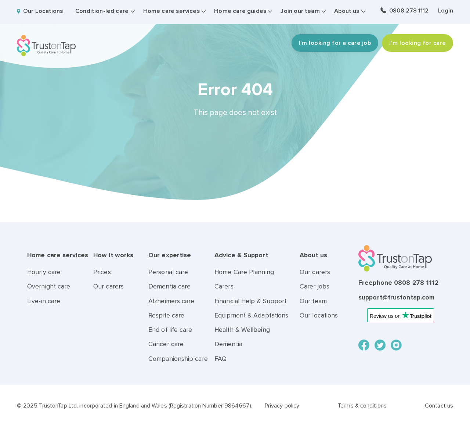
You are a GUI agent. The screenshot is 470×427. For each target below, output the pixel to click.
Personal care (168, 272)
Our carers (108, 286)
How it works (113, 255)
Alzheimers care (171, 301)
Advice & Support (241, 255)
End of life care (170, 330)
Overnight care (48, 286)
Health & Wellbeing (242, 330)
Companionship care (178, 359)
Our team (313, 301)
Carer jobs (314, 286)
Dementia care (169, 286)
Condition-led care (102, 11)
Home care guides (240, 11)
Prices (102, 272)
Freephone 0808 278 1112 (398, 283)
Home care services (171, 11)
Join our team (300, 11)
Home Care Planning (244, 272)
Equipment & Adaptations (251, 315)
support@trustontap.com (396, 297)
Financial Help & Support (250, 301)
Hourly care (44, 272)
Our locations (319, 315)
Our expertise (169, 255)
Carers (224, 286)
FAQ (220, 359)
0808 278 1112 (409, 11)
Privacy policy (282, 405)
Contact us (439, 405)
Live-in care (43, 301)
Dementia (228, 344)
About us (346, 11)
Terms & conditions (362, 405)
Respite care (166, 315)
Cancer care (166, 344)
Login (445, 11)
